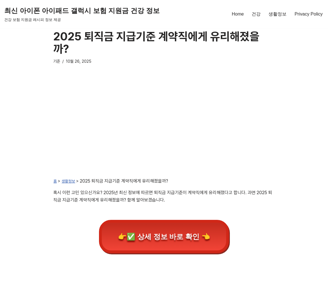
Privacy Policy (308, 14)
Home (238, 14)
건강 (256, 14)
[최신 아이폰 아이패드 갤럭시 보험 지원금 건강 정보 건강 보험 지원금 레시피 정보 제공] (82, 14)
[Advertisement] (164, 128)
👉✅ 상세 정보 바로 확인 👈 (164, 236)
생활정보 (277, 14)
